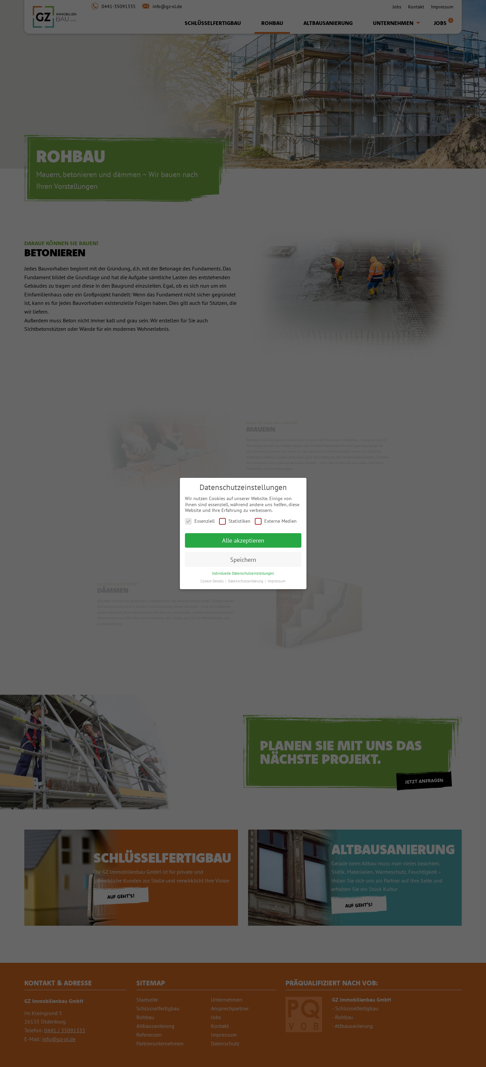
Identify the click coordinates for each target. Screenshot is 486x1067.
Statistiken (234, 521)
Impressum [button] (277, 581)
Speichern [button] (243, 560)
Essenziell (200, 521)
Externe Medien (276, 521)
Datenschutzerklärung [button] (246, 581)
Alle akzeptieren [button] (243, 540)
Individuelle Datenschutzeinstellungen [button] (243, 573)
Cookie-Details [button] (212, 581)
